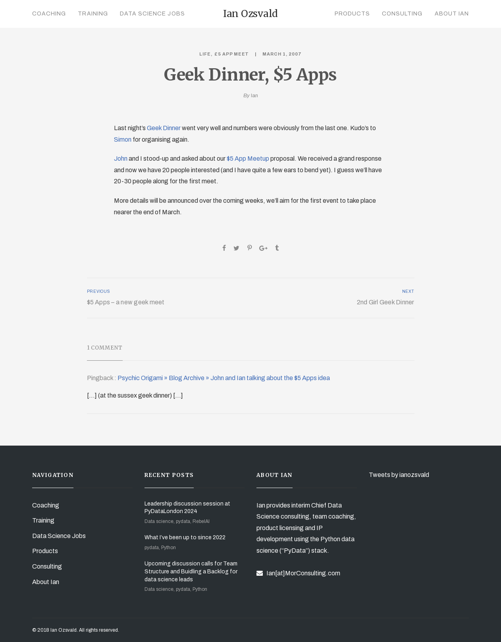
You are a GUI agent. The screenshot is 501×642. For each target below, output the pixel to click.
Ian (254, 95)
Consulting (402, 14)
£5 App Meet (231, 54)
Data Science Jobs (152, 14)
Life (205, 54)
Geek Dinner (164, 128)
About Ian (452, 14)
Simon (122, 139)
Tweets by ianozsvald (399, 474)
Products (352, 14)
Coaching (49, 14)
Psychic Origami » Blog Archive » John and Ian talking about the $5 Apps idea (224, 378)
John (120, 158)
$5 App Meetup (248, 158)
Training (93, 14)
